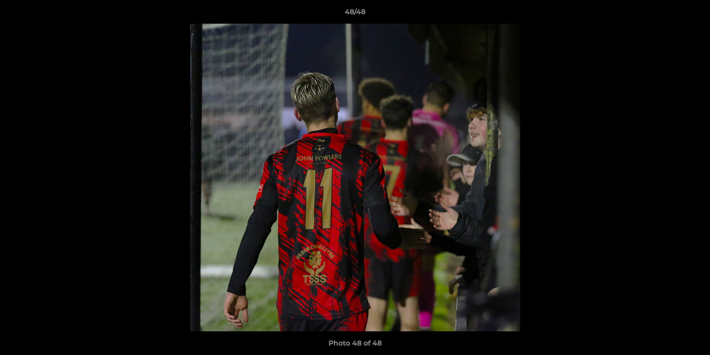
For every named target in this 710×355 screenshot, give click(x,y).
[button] (692, 14)
